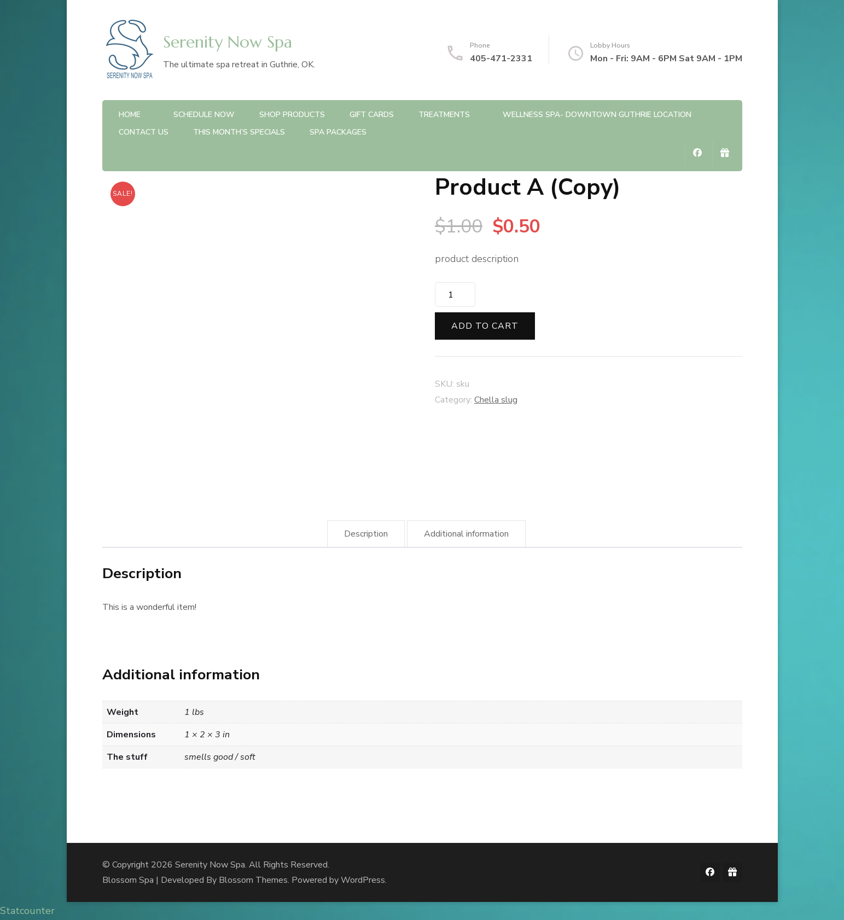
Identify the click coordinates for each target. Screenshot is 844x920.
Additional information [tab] (466, 534)
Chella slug (495, 400)
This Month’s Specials (239, 132)
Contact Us (143, 132)
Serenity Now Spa (227, 42)
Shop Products (292, 114)
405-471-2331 (501, 59)
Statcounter (27, 910)
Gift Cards (372, 114)
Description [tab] (366, 534)
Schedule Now (204, 114)
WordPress (363, 880)
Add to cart (485, 326)
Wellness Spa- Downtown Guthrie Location (597, 114)
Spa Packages (338, 132)
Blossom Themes (253, 880)
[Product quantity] (455, 294)
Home (130, 114)
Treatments (444, 114)
